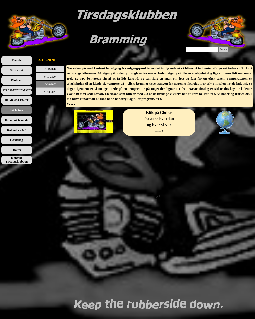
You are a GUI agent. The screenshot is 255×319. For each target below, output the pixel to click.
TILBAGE (50, 69)
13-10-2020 (50, 84)
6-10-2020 (49, 76)
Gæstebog (16, 140)
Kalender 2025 (16, 130)
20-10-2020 (50, 92)
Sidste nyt (16, 70)
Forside (17, 60)
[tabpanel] (159, 86)
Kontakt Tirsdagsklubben (17, 159)
